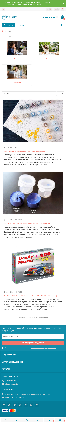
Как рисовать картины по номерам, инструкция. (25, 151)
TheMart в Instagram (33, 2)
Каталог (33, 368)
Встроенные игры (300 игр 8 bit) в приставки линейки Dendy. (31, 295)
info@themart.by (11, 384)
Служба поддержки (33, 361)
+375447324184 (10, 381)
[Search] (41, 25)
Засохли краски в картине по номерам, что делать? (27, 223)
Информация (33, 354)
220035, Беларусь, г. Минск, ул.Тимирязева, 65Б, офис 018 (27, 394)
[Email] (33, 336)
